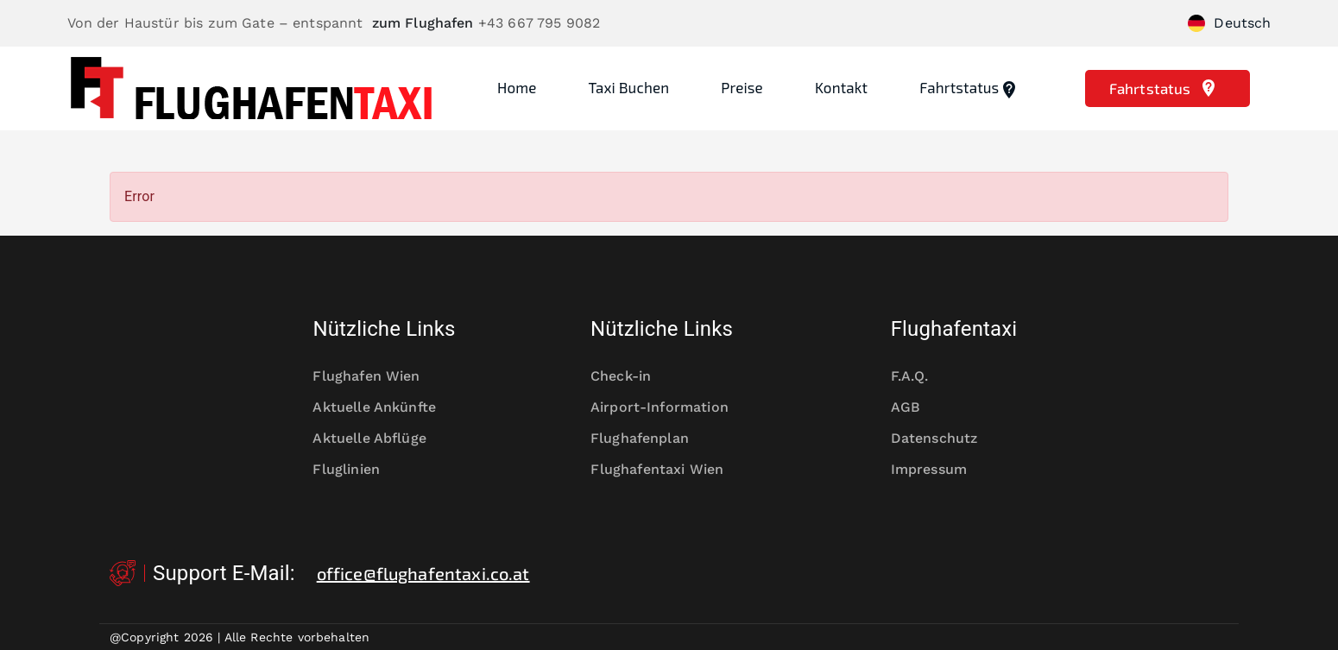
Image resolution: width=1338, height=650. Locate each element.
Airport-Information (669, 407)
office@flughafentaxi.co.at (423, 573)
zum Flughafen (423, 23)
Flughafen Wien (377, 376)
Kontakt (841, 87)
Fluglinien (356, 469)
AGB (917, 407)
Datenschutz (945, 438)
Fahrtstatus (969, 89)
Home (517, 87)
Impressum (940, 469)
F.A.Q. (921, 376)
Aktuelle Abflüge (380, 438)
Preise (742, 87)
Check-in (631, 376)
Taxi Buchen (629, 87)
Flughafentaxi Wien (669, 469)
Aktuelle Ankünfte (383, 407)
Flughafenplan (650, 438)
